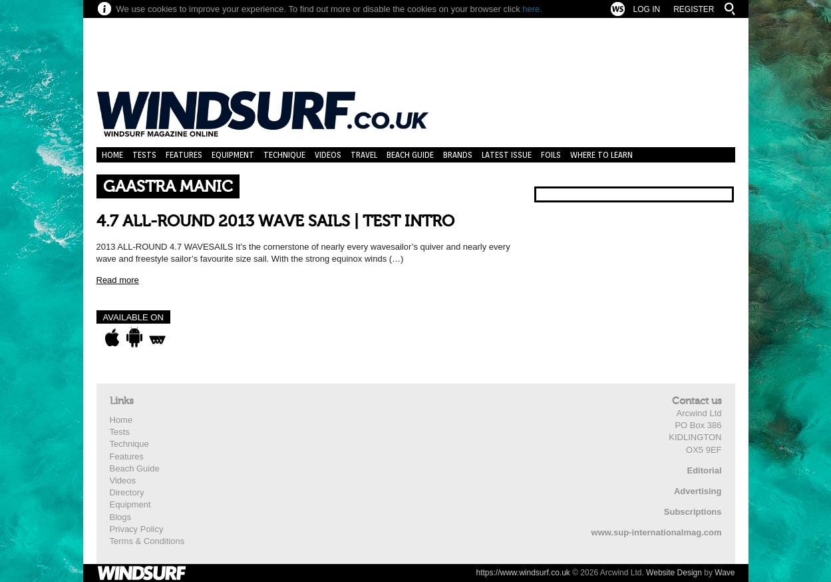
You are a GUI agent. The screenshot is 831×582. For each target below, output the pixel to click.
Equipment (233, 155)
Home (112, 155)
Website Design (674, 572)
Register (693, 9)
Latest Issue (507, 155)
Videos (328, 155)
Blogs (121, 517)
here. (532, 9)
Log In (646, 9)
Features (184, 155)
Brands (457, 155)
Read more (117, 280)
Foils (551, 155)
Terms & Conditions (147, 541)
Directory (127, 492)
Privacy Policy (137, 529)
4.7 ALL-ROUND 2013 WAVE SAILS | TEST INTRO (275, 221)
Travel (364, 155)
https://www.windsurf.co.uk (523, 572)
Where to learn (601, 155)
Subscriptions (693, 512)
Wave (725, 572)
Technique (284, 155)
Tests (144, 155)
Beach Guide (410, 155)
